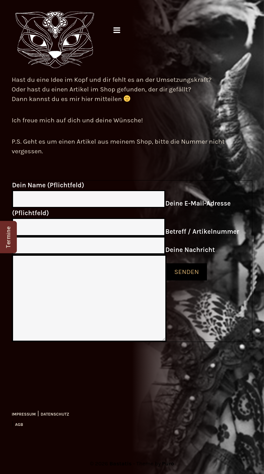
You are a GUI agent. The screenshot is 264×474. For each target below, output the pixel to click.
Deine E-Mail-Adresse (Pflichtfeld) (121, 208)
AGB (19, 424)
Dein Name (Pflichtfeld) (48, 185)
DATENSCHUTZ (55, 414)
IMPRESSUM (24, 414)
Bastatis (120, 463)
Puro (168, 463)
